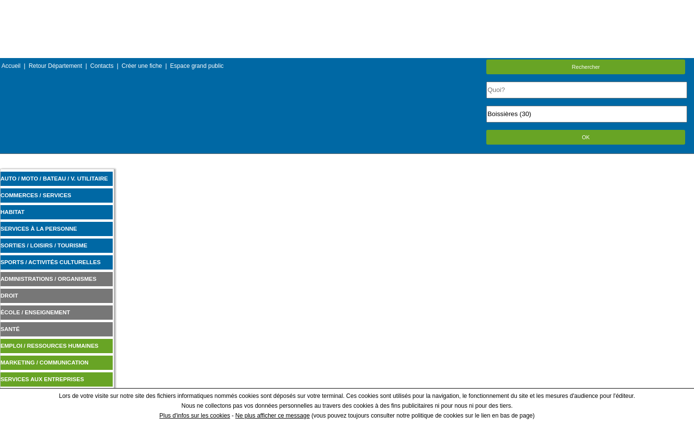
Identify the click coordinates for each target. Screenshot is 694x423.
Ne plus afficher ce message (272, 415)
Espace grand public (197, 65)
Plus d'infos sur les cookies (194, 415)
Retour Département (55, 65)
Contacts (101, 65)
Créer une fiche (142, 65)
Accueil (11, 65)
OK (586, 137)
